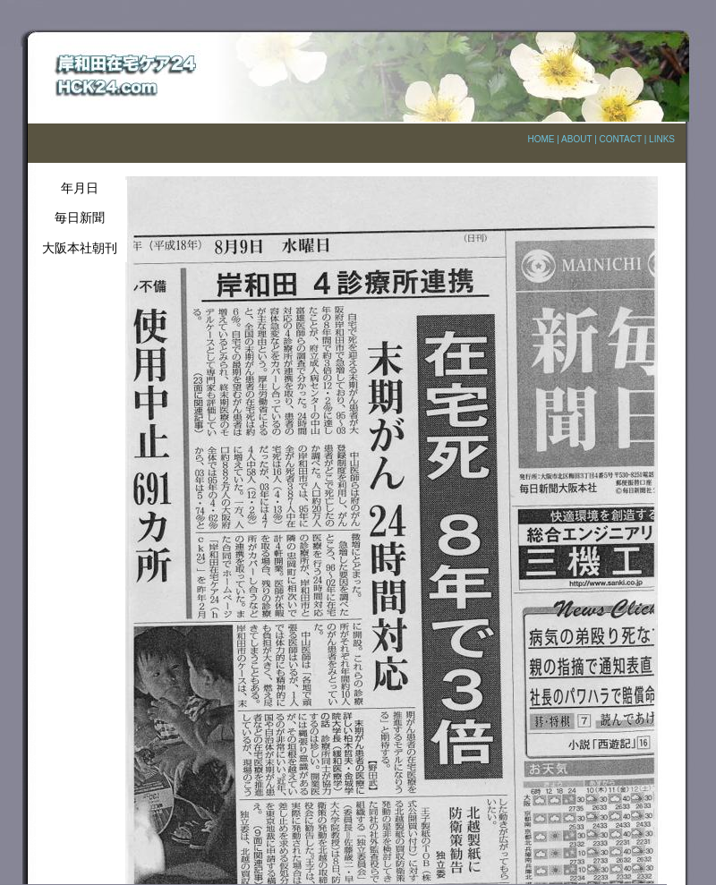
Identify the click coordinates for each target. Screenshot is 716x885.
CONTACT (621, 139)
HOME (540, 139)
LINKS (662, 139)
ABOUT (576, 139)
